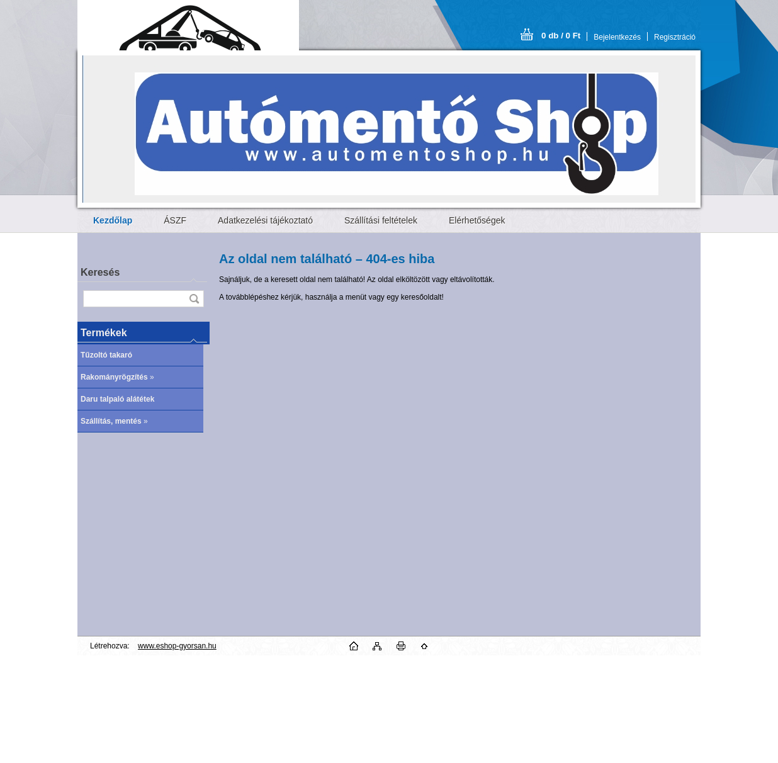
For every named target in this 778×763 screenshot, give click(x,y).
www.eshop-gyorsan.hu (177, 645)
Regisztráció (675, 37)
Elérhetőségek (477, 220)
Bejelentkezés (617, 37)
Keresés (100, 272)
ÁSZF (175, 220)
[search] (194, 299)
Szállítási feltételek (380, 220)
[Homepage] (112, 220)
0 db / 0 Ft (560, 35)
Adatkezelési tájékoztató (265, 220)
